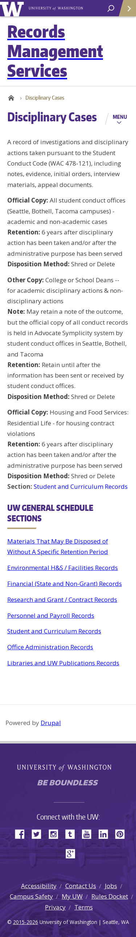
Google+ (72, 853)
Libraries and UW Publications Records (63, 663)
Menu (120, 116)
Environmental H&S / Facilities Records (62, 567)
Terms (83, 907)
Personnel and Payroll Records (50, 615)
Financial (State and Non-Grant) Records (64, 583)
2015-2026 (25, 922)
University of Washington (13, 8)
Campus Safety (31, 896)
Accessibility (39, 886)
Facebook (22, 833)
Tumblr (72, 833)
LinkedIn (106, 833)
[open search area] (110, 8)
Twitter (39, 833)
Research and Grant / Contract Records (62, 599)
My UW (72, 896)
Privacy (55, 907)
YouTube (89, 833)
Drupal (51, 723)
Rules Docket (109, 896)
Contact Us (80, 886)
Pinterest (122, 833)
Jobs (111, 886)
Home (10, 98)
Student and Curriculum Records (81, 486)
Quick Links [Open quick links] (125, 11)
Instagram (55, 833)
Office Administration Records (50, 647)
